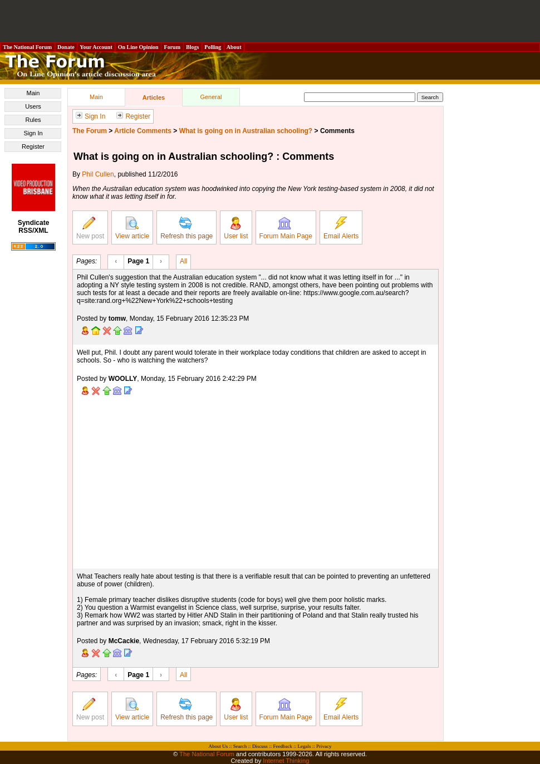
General (211, 97)
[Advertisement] (270, 21)
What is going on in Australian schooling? (246, 131)
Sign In (32, 133)
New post (90, 228)
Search (240, 746)
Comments (337, 131)
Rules (33, 119)
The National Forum (27, 47)
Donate (66, 47)
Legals (304, 746)
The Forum (89, 131)
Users (33, 106)
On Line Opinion (138, 47)
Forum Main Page (285, 228)
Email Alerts (341, 228)
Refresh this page (186, 228)
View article (132, 228)
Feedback (282, 746)
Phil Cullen (98, 174)
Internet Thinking (286, 760)
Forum (172, 47)
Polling (213, 47)
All (183, 261)
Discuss (260, 746)
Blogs (192, 47)
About (234, 47)
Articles (154, 97)
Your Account (96, 47)
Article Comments (142, 131)
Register (33, 146)
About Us (218, 746)
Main (33, 93)
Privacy (324, 746)
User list (236, 228)
